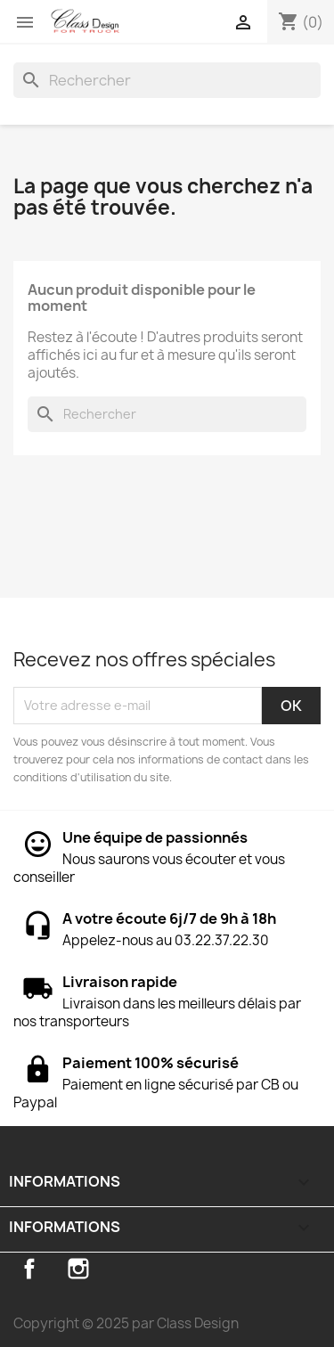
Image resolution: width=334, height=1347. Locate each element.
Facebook (29, 1268)
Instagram (78, 1268)
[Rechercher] (167, 80)
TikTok (127, 1268)
